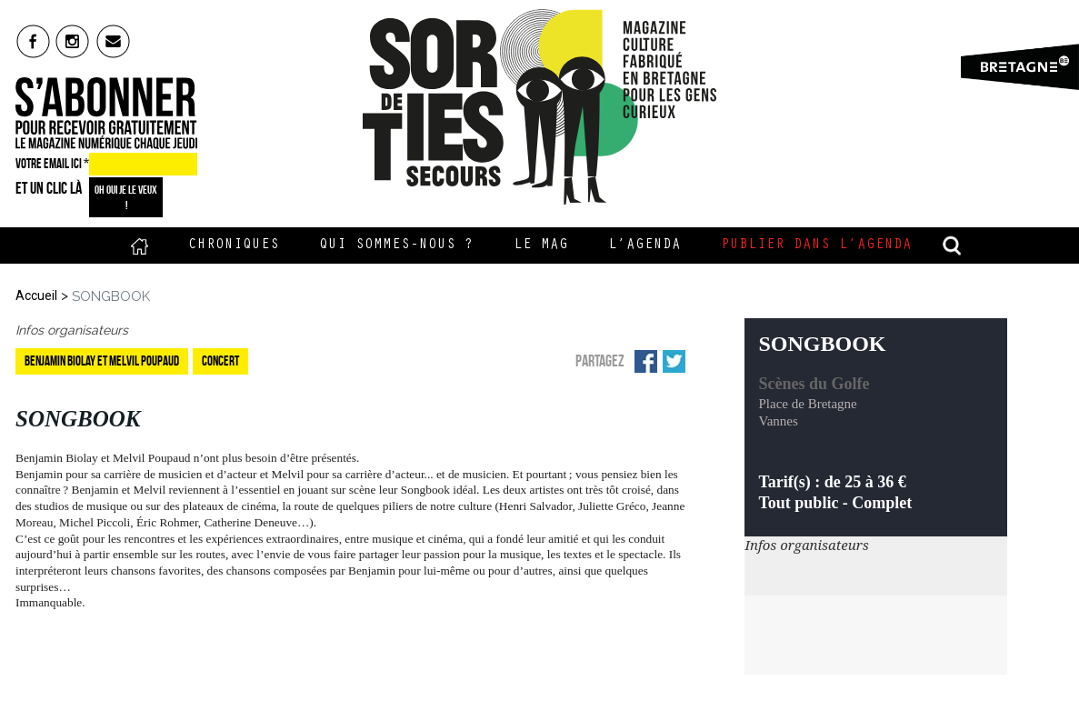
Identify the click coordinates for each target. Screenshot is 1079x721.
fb (33, 41)
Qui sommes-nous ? (396, 245)
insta (73, 41)
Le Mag (541, 245)
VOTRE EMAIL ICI (52, 163)
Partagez (599, 361)
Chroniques (233, 245)
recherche (952, 245)
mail (114, 41)
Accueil (139, 245)
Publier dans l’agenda (816, 245)
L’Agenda (644, 245)
